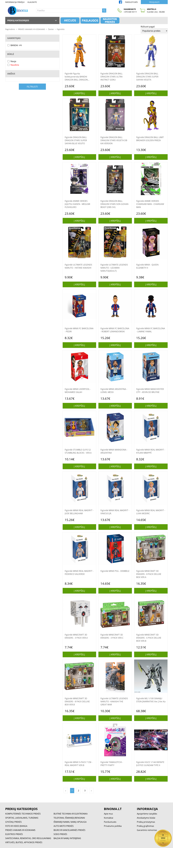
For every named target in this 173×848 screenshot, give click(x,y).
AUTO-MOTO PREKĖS (64, 826)
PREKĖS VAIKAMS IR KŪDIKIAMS (31, 29)
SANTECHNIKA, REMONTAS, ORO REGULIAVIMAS (28, 838)
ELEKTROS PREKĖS (14, 834)
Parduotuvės (131, 2)
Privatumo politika (113, 826)
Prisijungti (154, 2)
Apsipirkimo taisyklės (147, 813)
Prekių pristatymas (146, 821)
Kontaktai (108, 817)
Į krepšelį (79, 93)
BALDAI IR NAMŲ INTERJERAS (67, 838)
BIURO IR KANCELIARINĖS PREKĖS (69, 830)
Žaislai (51, 29)
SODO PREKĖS (60, 834)
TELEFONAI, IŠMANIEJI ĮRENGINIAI (69, 817)
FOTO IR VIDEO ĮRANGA (16, 826)
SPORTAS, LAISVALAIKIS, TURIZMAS (21, 817)
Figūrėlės (61, 29)
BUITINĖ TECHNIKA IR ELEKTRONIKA (71, 813)
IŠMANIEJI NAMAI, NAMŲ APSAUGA (70, 821)
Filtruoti (32, 86)
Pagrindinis (10, 29)
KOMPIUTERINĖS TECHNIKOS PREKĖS (23, 813)
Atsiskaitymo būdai (146, 817)
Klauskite (32, 2)
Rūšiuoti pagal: (148, 26)
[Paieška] (69, 10)
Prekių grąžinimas (145, 826)
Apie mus (108, 813)
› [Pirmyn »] (91, 790)
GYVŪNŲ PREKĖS (13, 821)
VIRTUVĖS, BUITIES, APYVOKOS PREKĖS (23, 842)
